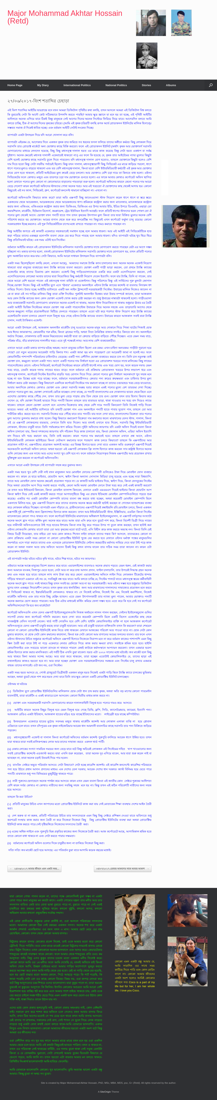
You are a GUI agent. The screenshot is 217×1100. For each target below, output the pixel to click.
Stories (146, 85)
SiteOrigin (105, 1091)
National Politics (116, 85)
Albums (171, 85)
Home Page (14, 85)
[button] (210, 85)
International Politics (77, 85)
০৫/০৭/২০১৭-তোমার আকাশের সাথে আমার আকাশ (122, 869)
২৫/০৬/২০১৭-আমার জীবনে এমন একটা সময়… (34, 869)
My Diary (43, 85)
